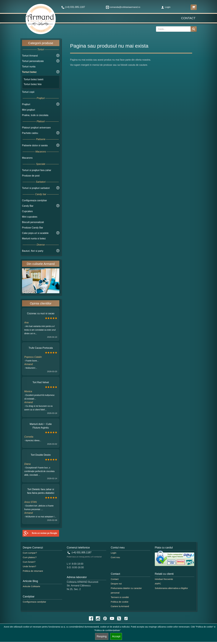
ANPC (158, 583)
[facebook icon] (91, 618)
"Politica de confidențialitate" (107, 630)
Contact (188, 18)
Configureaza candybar (34, 200)
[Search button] (194, 29)
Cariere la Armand (120, 606)
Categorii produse (40, 43)
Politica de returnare (33, 571)
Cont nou (115, 557)
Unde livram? (29, 566)
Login (165, 7)
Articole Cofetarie (31, 586)
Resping (102, 636)
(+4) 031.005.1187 (79, 552)
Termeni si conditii (120, 597)
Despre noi (116, 583)
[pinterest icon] (105, 618)
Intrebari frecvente (164, 579)
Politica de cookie (119, 601)
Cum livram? (29, 562)
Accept (116, 636)
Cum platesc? (30, 557)
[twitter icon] (119, 618)
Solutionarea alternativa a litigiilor (171, 588)
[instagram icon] (98, 618)
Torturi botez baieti (33, 79)
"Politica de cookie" (204, 627)
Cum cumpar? (30, 552)
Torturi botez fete (33, 84)
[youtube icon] (112, 618)
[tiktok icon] (126, 618)
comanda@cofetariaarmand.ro (123, 7)
